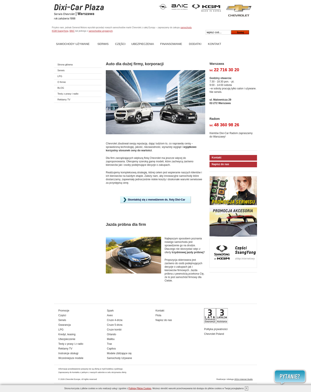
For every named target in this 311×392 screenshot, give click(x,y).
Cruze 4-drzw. (115, 320)
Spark (110, 310)
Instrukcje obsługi (68, 353)
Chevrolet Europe (72, 379)
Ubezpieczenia (142, 44)
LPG (59, 76)
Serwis (103, 44)
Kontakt (214, 44)
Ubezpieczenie (66, 339)
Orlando (111, 334)
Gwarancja (64, 324)
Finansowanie (171, 44)
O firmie (61, 82)
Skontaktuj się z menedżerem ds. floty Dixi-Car (156, 199)
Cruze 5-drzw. (115, 324)
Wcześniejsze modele (70, 358)
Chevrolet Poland (214, 333)
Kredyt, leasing (66, 334)
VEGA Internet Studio (243, 379)
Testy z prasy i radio (67, 93)
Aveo (110, 315)
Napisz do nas (220, 164)
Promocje (63, 310)
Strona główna (65, 64)
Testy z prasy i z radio (70, 343)
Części (120, 44)
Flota (158, 315)
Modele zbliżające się (119, 353)
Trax (109, 343)
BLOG (60, 88)
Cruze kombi (114, 329)
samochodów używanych (101, 31)
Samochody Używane (72, 44)
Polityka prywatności (216, 329)
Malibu (110, 339)
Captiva (111, 348)
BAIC (72, 31)
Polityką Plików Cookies (140, 388)
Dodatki (195, 44)
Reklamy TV (63, 99)
